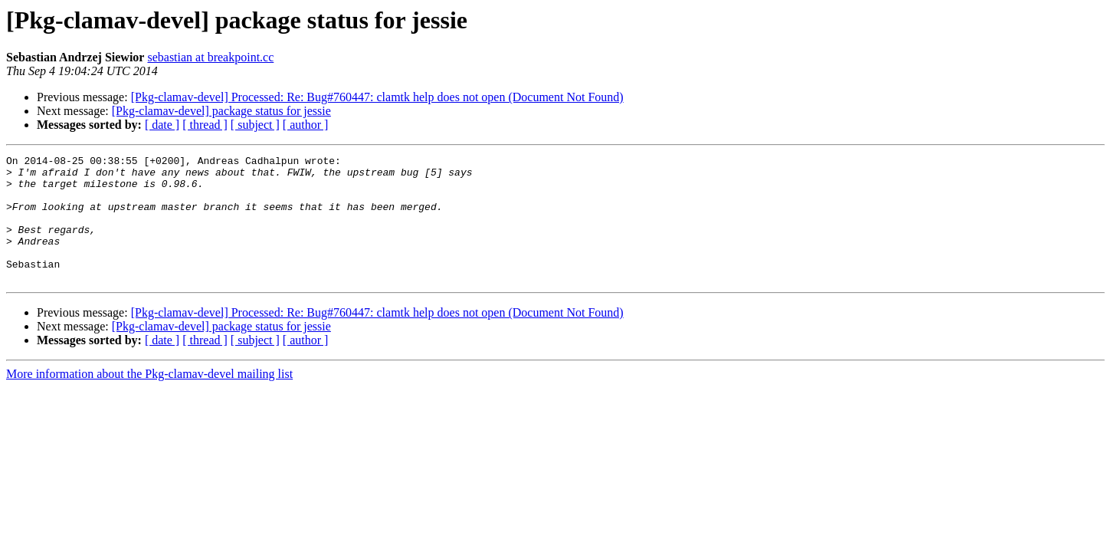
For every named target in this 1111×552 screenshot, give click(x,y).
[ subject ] (255, 124)
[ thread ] (205, 124)
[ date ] (162, 124)
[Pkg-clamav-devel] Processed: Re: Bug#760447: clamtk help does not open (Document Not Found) (377, 97)
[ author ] (306, 124)
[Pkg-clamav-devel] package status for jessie (221, 110)
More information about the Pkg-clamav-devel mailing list (149, 399)
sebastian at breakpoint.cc (210, 57)
